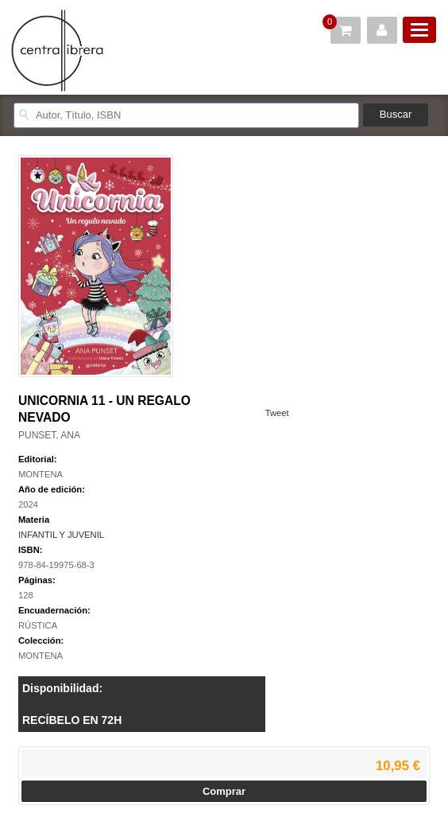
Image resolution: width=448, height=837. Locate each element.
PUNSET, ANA (49, 435)
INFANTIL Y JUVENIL (61, 534)
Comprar (224, 791)
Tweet (277, 413)
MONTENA (40, 474)
